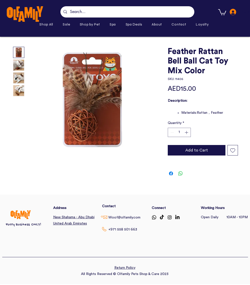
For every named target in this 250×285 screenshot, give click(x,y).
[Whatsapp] (154, 217)
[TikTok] (161, 217)
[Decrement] (172, 132)
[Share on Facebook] (171, 173)
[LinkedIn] (177, 217)
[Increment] (187, 132)
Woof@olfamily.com (124, 217)
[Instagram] (169, 217)
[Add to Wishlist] (232, 150)
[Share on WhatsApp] (181, 173)
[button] (90, 24)
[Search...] (127, 12)
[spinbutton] (179, 132)
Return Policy (124, 268)
